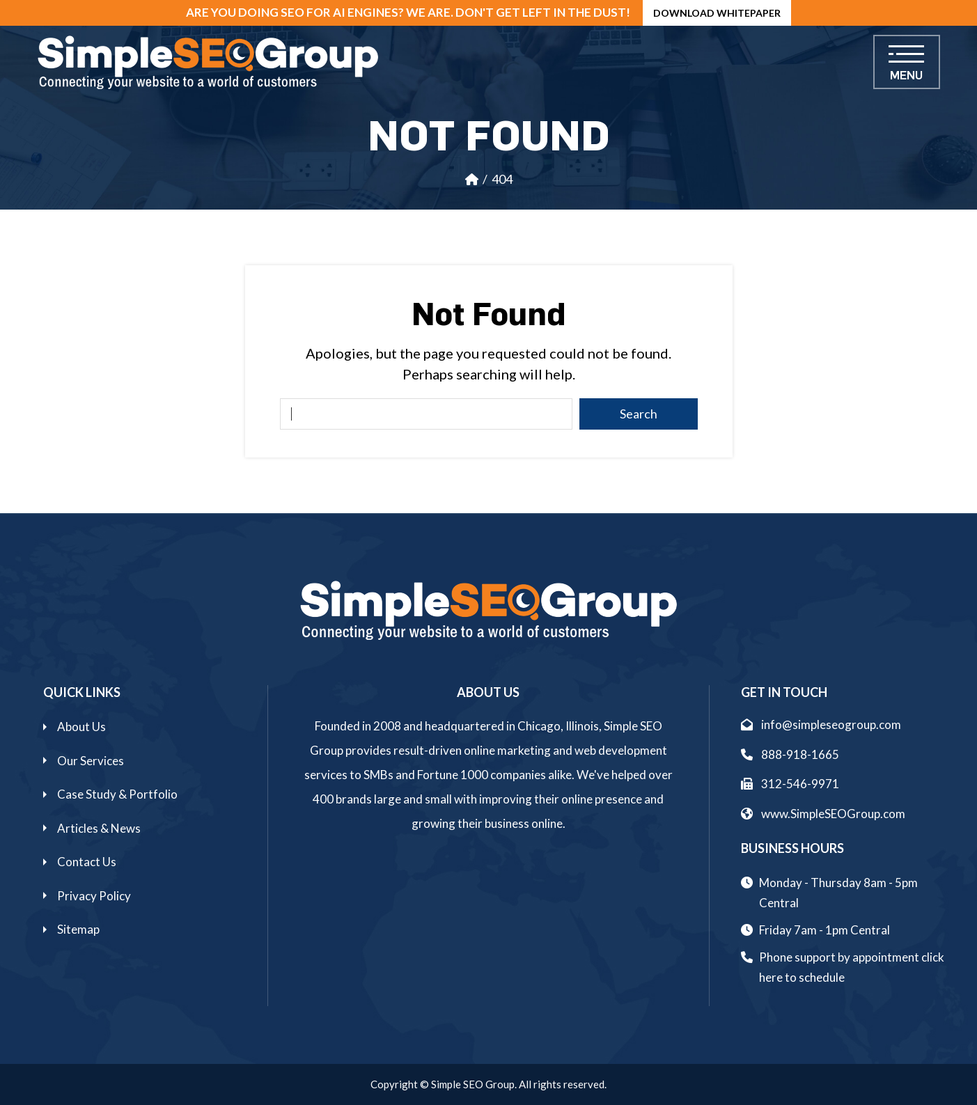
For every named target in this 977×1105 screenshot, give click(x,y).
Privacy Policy (94, 895)
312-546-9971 (790, 783)
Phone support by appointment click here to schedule (851, 967)
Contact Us (86, 861)
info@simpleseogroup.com (821, 724)
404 (502, 179)
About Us (81, 726)
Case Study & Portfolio (117, 794)
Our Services (90, 760)
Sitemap (78, 929)
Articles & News (99, 828)
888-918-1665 (790, 754)
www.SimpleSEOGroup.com (823, 813)
